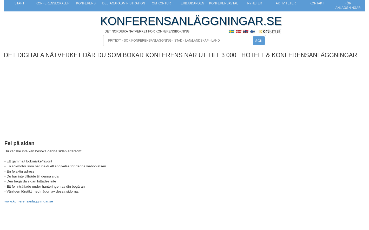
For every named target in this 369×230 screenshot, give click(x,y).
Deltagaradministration (123, 3)
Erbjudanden (192, 3)
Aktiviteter (286, 3)
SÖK (258, 41)
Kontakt (317, 3)
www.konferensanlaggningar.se (28, 201)
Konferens (86, 3)
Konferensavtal (223, 3)
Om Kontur (161, 3)
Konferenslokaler (53, 3)
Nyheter (254, 3)
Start (19, 3)
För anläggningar (348, 6)
